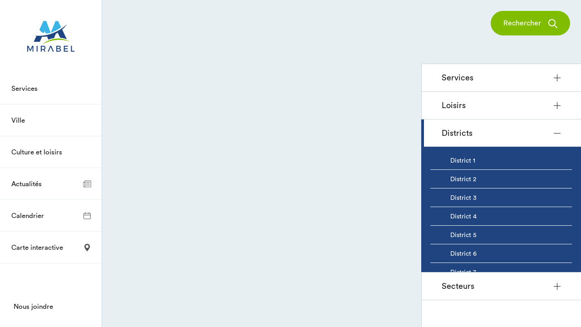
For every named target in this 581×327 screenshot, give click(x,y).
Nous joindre (33, 306)
